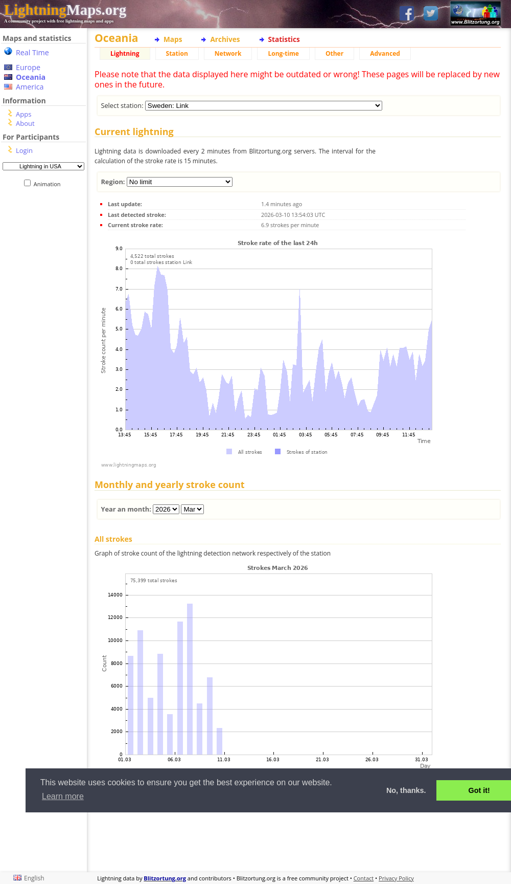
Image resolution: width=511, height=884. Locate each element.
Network (228, 53)
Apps (23, 114)
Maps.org (65, 10)
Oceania (30, 77)
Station (177, 53)
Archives (225, 39)
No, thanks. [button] (406, 790)
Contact (364, 878)
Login (24, 150)
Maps (173, 39)
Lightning (125, 53)
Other (334, 53)
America (30, 87)
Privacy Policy (396, 878)
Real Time (32, 52)
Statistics (284, 39)
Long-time (283, 53)
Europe (28, 67)
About (25, 123)
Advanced (385, 53)
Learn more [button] (63, 796)
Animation (49, 184)
